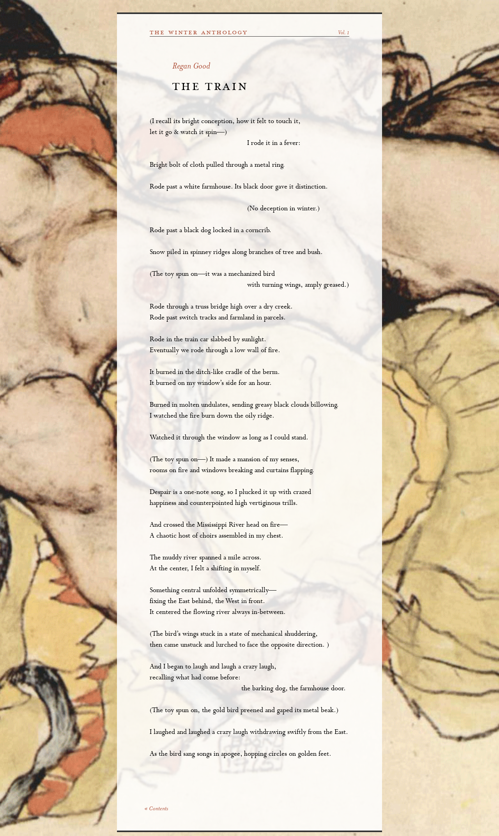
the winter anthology (199, 32)
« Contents (156, 809)
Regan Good (191, 66)
